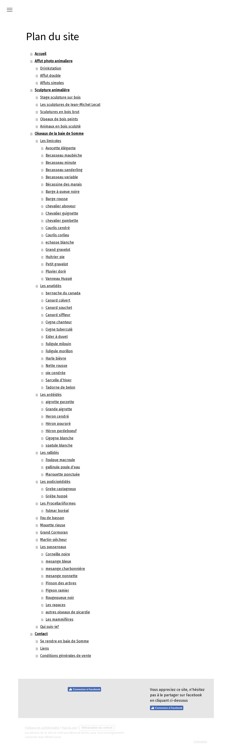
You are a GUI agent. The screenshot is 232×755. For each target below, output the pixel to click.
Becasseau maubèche (64, 155)
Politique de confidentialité (42, 727)
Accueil (40, 54)
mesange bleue (58, 561)
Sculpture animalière (52, 90)
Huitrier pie (55, 257)
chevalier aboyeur (61, 206)
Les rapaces (55, 605)
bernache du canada (63, 293)
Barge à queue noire (63, 191)
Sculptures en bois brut (59, 112)
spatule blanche (59, 445)
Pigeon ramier (57, 590)
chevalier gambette (62, 220)
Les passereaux (53, 547)
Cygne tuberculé (59, 329)
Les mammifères (59, 619)
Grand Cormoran (54, 532)
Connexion (200, 741)
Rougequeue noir (60, 597)
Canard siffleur (58, 315)
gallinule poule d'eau (63, 467)
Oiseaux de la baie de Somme (59, 133)
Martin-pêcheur (53, 539)
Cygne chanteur (59, 322)
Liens (44, 648)
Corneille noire (58, 554)
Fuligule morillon (59, 351)
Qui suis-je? (49, 626)
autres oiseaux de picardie (68, 612)
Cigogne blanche (59, 438)
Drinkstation (50, 68)
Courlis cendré (58, 228)
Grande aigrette (59, 409)
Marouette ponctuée (63, 474)
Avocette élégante (61, 148)
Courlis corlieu (57, 235)
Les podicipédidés (55, 481)
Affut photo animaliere (53, 61)
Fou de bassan (52, 518)
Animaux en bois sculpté (60, 126)
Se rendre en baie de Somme (64, 641)
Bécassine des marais (64, 184)
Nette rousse (56, 365)
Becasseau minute (61, 162)
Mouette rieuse (52, 525)
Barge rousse (57, 199)
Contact (41, 634)
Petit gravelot (57, 264)
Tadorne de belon (60, 387)
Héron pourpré (58, 423)
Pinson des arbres (61, 583)
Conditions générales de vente (65, 655)
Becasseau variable (62, 177)
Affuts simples (52, 83)
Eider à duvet (57, 336)
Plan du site (69, 727)
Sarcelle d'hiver (59, 380)
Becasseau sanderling (64, 170)
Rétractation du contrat (97, 727)
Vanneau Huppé (59, 278)
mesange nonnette (61, 576)
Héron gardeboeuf (61, 431)
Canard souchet (59, 307)
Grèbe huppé (57, 496)
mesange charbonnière (65, 568)
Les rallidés (49, 452)
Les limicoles (50, 141)
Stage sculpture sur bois (60, 97)
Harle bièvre (56, 358)
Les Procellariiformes (58, 503)
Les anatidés (50, 286)
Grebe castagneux (61, 489)
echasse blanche (60, 242)
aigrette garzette (60, 402)
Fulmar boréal (57, 510)
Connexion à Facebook (84, 689)
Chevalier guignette (62, 213)
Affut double (50, 75)
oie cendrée (55, 373)
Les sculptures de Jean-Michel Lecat (70, 104)
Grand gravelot (58, 249)
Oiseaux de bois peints (59, 119)
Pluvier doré (56, 271)
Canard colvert (58, 300)
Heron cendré (57, 416)
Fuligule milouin (58, 344)
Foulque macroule (60, 460)
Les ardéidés (51, 394)
